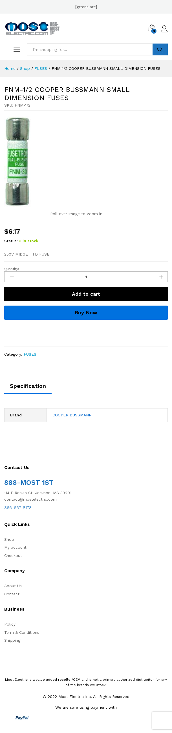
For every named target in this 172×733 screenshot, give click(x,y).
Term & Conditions (21, 632)
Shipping (12, 640)
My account (15, 547)
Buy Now (86, 312)
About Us (13, 585)
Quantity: (11, 269)
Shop (9, 539)
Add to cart (86, 294)
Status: (11, 241)
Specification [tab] (28, 386)
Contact (11, 594)
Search (160, 49)
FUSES (30, 354)
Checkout (13, 555)
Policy (10, 624)
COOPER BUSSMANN (72, 415)
